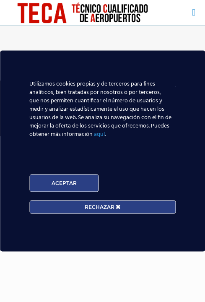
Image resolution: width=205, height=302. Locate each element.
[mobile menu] (194, 12)
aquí (99, 134)
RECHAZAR (102, 207)
